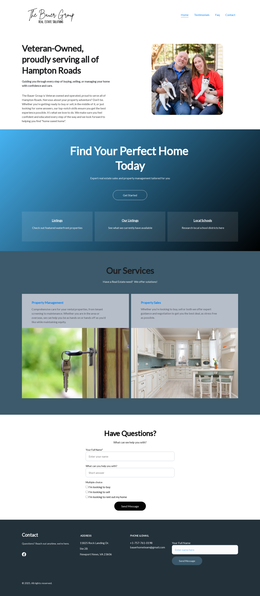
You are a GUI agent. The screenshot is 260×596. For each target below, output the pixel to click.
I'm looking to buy (98, 498)
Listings (57, 221)
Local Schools (202, 221)
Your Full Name (181, 547)
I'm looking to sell (98, 503)
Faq (217, 14)
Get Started (130, 197)
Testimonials (201, 14)
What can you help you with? (101, 477)
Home (184, 14)
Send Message (130, 517)
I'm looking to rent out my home (106, 508)
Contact (230, 14)
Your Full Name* (94, 460)
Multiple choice (94, 493)
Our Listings (130, 221)
